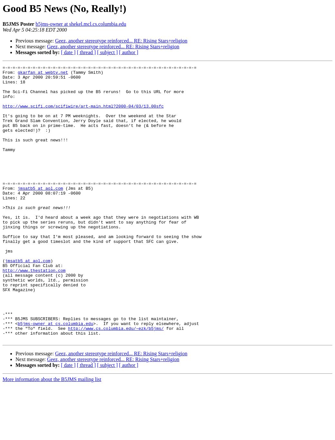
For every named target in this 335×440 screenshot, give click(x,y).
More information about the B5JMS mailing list (52, 434)
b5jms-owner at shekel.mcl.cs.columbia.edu (81, 24)
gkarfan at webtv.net (43, 74)
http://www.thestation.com (34, 312)
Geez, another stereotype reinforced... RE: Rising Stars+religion (121, 40)
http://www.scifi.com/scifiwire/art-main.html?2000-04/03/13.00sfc (83, 115)
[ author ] (128, 52)
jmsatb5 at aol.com (40, 213)
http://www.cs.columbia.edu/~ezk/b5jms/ (116, 381)
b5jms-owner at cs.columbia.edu (55, 375)
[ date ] (68, 52)
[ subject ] (107, 52)
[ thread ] (86, 52)
